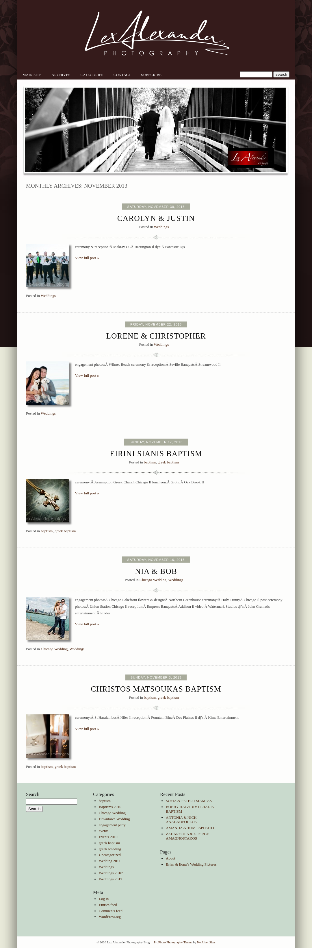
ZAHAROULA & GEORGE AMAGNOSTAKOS (187, 836)
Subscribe (151, 75)
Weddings (161, 227)
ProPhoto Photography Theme (173, 942)
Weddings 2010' (111, 873)
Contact (122, 75)
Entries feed (108, 905)
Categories (91, 75)
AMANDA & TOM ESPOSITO (190, 828)
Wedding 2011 (109, 861)
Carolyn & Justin (156, 218)
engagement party (112, 825)
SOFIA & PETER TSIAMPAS (189, 801)
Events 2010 (108, 837)
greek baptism (168, 462)
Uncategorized (110, 855)
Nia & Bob (156, 571)
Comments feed (110, 911)
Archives (60, 75)
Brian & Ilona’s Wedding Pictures (191, 864)
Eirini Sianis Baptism (156, 453)
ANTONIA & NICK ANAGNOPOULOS (181, 819)
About (170, 858)
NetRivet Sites (206, 942)
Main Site (32, 75)
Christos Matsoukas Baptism (156, 689)
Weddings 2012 (110, 879)
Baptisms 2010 (110, 807)
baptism (150, 462)
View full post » (87, 258)
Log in (104, 899)
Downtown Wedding (114, 819)
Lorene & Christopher (156, 336)
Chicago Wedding (153, 580)
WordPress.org (110, 916)
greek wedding (110, 849)
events (103, 831)
